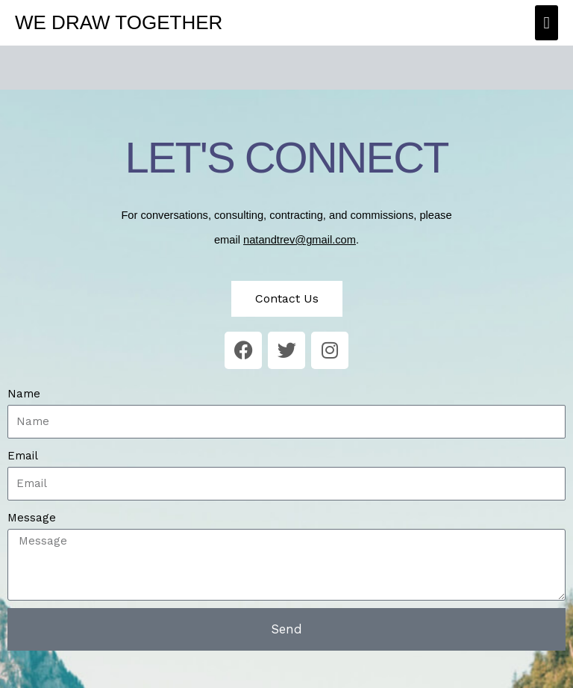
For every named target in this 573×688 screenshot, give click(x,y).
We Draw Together (118, 22)
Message (31, 517)
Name (23, 393)
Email (22, 455)
